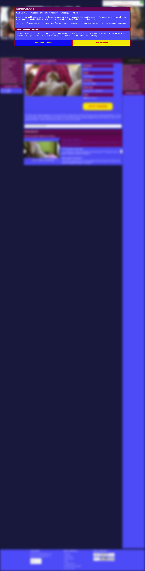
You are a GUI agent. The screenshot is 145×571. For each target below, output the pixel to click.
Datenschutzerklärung (88, 35)
